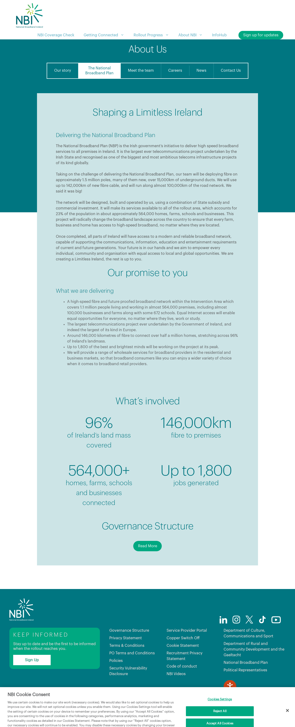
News (201, 70)
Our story (62, 70)
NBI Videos (176, 674)
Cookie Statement (183, 646)
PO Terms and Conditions (132, 653)
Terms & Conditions (126, 646)
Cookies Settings (220, 706)
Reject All (219, 717)
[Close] (287, 717)
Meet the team (141, 70)
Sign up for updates (261, 35)
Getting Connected (106, 35)
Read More (147, 546)
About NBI (192, 35)
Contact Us (231, 70)
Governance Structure (129, 630)
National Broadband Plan (246, 662)
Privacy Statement (125, 638)
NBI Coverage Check (55, 35)
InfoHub (219, 35)
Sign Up (32, 660)
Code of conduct (182, 666)
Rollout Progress (154, 35)
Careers (175, 70)
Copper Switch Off (183, 638)
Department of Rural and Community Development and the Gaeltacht (254, 649)
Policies (116, 661)
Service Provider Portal (187, 630)
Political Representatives (245, 670)
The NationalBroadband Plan (99, 70)
